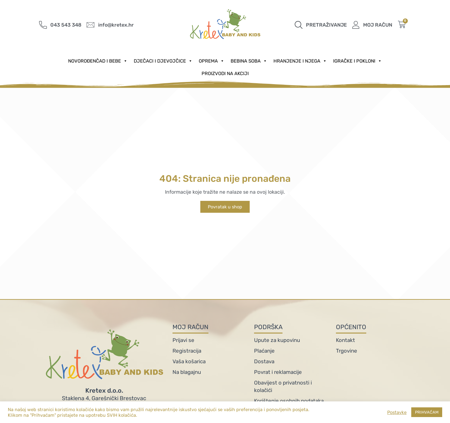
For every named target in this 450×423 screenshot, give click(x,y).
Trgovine (346, 351)
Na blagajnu (186, 372)
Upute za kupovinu (277, 340)
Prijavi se (183, 340)
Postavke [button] (397, 412)
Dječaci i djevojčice (163, 61)
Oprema (211, 61)
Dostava (264, 361)
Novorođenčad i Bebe (98, 61)
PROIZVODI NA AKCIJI (225, 73)
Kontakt (345, 340)
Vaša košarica (189, 361)
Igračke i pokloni (357, 61)
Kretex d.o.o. (104, 390)
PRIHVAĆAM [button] (426, 412)
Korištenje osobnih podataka (289, 401)
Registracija (186, 351)
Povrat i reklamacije (278, 372)
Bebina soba (249, 61)
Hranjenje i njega (300, 61)
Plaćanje (264, 351)
